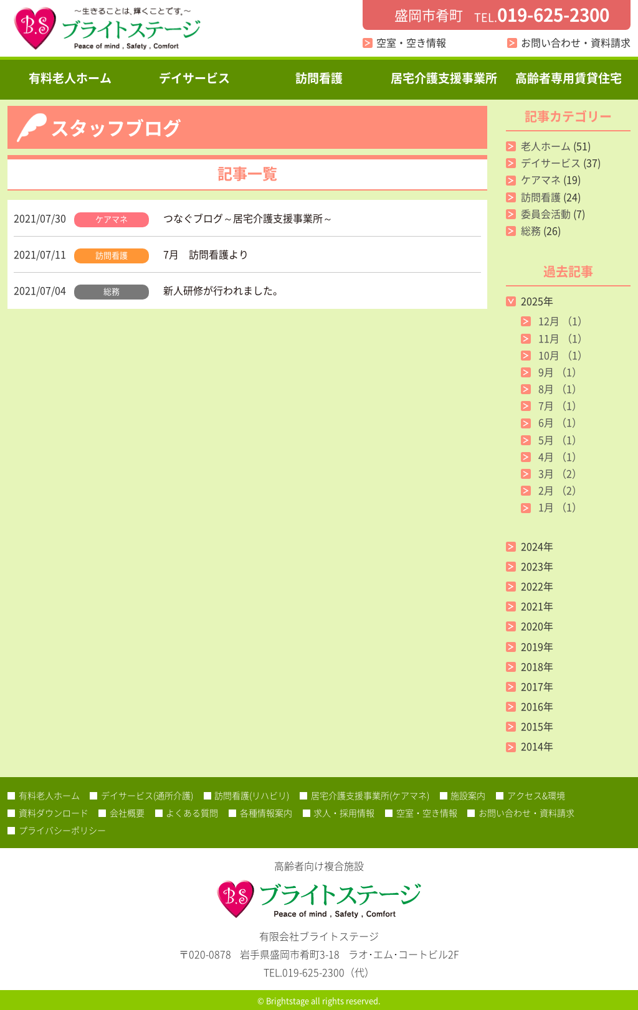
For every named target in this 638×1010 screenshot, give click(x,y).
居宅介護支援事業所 (444, 78)
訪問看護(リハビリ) (251, 795)
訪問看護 (319, 78)
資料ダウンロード (53, 812)
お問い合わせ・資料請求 (576, 42)
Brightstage (287, 1000)
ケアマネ (111, 219)
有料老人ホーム (70, 78)
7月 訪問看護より (206, 254)
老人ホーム (546, 145)
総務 (111, 291)
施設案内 (467, 795)
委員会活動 (546, 213)
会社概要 (127, 812)
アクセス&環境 (536, 795)
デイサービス (194, 78)
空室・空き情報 (411, 42)
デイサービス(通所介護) (147, 795)
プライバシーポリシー (62, 830)
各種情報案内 (266, 812)
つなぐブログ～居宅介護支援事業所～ (248, 217)
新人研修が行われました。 (223, 290)
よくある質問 (192, 812)
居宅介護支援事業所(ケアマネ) (370, 795)
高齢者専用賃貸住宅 (568, 78)
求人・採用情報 (343, 812)
